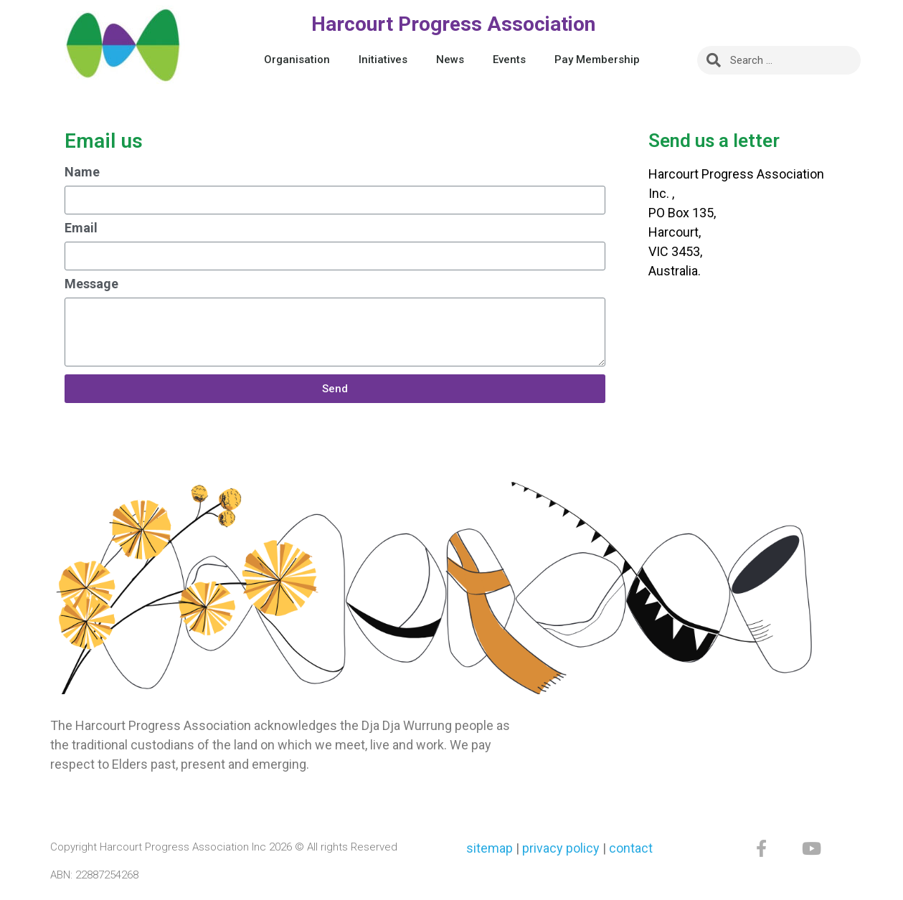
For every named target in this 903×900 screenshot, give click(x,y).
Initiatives (383, 59)
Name (82, 172)
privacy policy (561, 848)
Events (509, 59)
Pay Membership (597, 59)
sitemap (489, 848)
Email (81, 228)
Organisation (297, 59)
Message (91, 284)
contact (631, 848)
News (450, 59)
